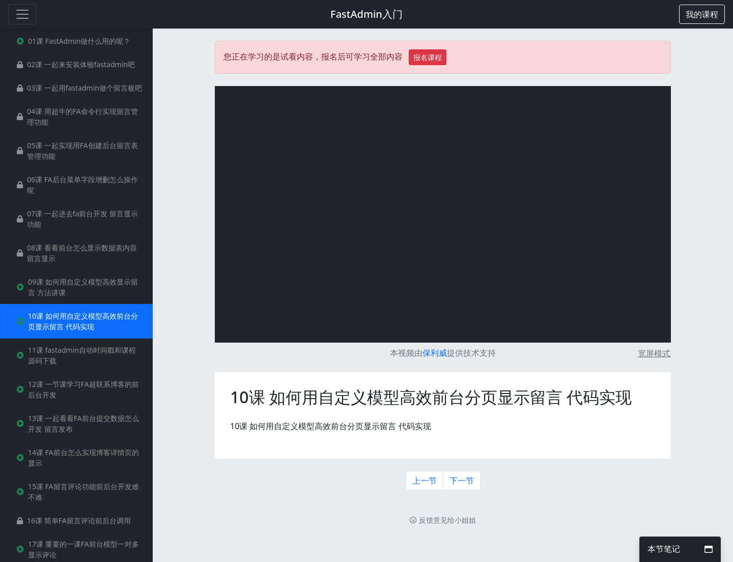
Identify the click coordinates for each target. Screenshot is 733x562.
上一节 (424, 480)
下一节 (461, 480)
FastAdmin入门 (366, 14)
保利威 (434, 352)
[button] (702, 14)
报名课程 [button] (427, 57)
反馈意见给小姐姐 (443, 520)
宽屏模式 (654, 353)
